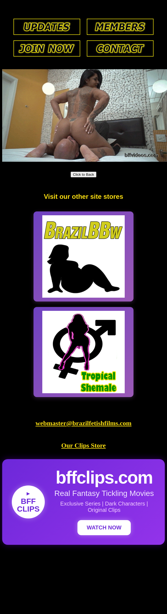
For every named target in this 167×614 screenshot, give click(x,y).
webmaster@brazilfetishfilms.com (83, 423)
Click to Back (83, 174)
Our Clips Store (83, 445)
